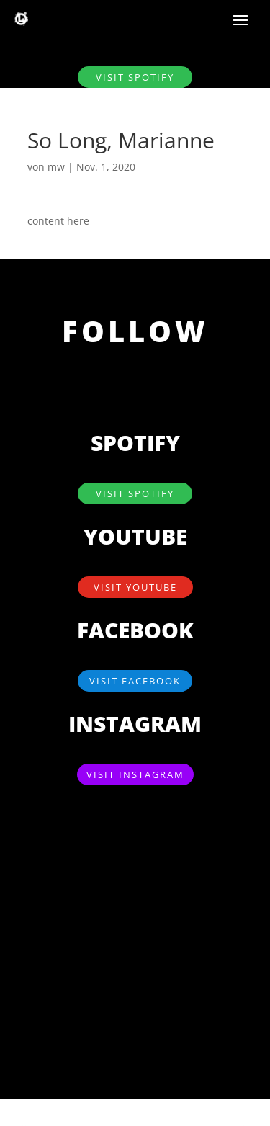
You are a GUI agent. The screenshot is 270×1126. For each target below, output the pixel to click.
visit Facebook (135, 680)
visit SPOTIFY (135, 77)
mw (56, 167)
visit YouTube (135, 587)
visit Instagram (135, 774)
